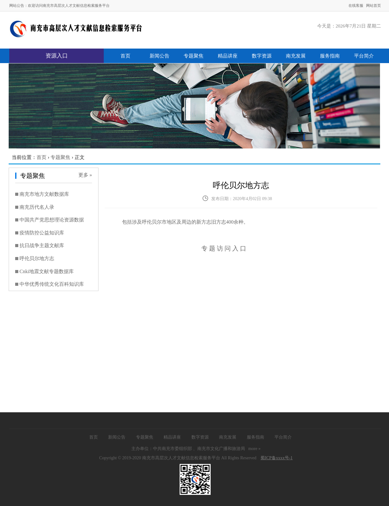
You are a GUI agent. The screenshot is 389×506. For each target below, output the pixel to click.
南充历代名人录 (37, 207)
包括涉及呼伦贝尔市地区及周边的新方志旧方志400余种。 (185, 222)
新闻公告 (159, 55)
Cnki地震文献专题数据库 (47, 271)
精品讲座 (228, 55)
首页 (125, 55)
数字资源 (262, 55)
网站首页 (373, 5)
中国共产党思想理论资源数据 (52, 219)
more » (254, 448)
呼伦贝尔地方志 (37, 258)
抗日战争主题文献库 (42, 245)
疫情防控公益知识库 (42, 232)
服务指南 (330, 55)
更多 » (85, 175)
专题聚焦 (193, 55)
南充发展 (296, 55)
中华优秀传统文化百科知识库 (52, 284)
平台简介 (364, 55)
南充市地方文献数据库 (44, 194)
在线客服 (355, 5)
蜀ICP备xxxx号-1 (276, 458)
